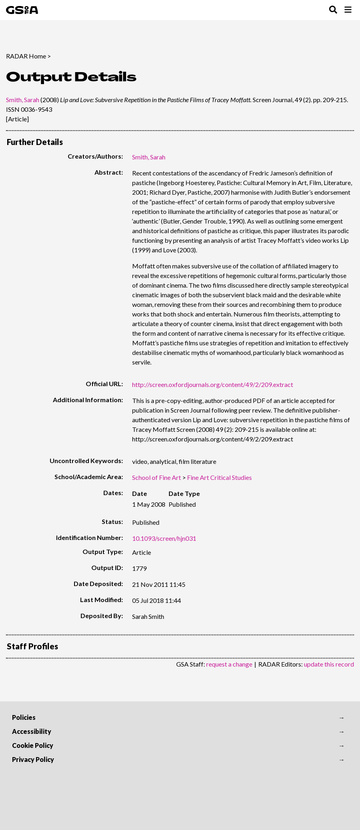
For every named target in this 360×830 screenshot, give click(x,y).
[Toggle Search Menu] (333, 10)
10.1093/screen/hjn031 (164, 538)
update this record (329, 664)
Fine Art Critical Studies (219, 477)
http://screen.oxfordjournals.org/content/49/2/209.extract (212, 384)
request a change (229, 664)
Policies (24, 717)
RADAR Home (26, 56)
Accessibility (31, 731)
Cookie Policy (32, 745)
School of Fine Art (156, 477)
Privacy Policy (33, 759)
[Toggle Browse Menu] (348, 10)
